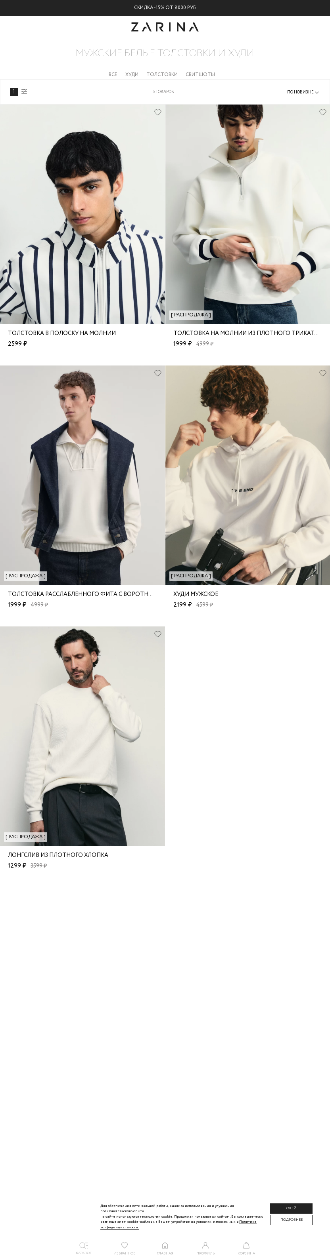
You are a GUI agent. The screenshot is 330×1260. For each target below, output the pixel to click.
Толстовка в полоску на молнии (62, 333)
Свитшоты (200, 74)
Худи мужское (195, 594)
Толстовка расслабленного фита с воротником (86, 594)
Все (113, 74)
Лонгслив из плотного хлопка (58, 855)
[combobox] (303, 93)
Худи (131, 74)
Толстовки (162, 74)
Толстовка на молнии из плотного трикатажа (250, 333)
